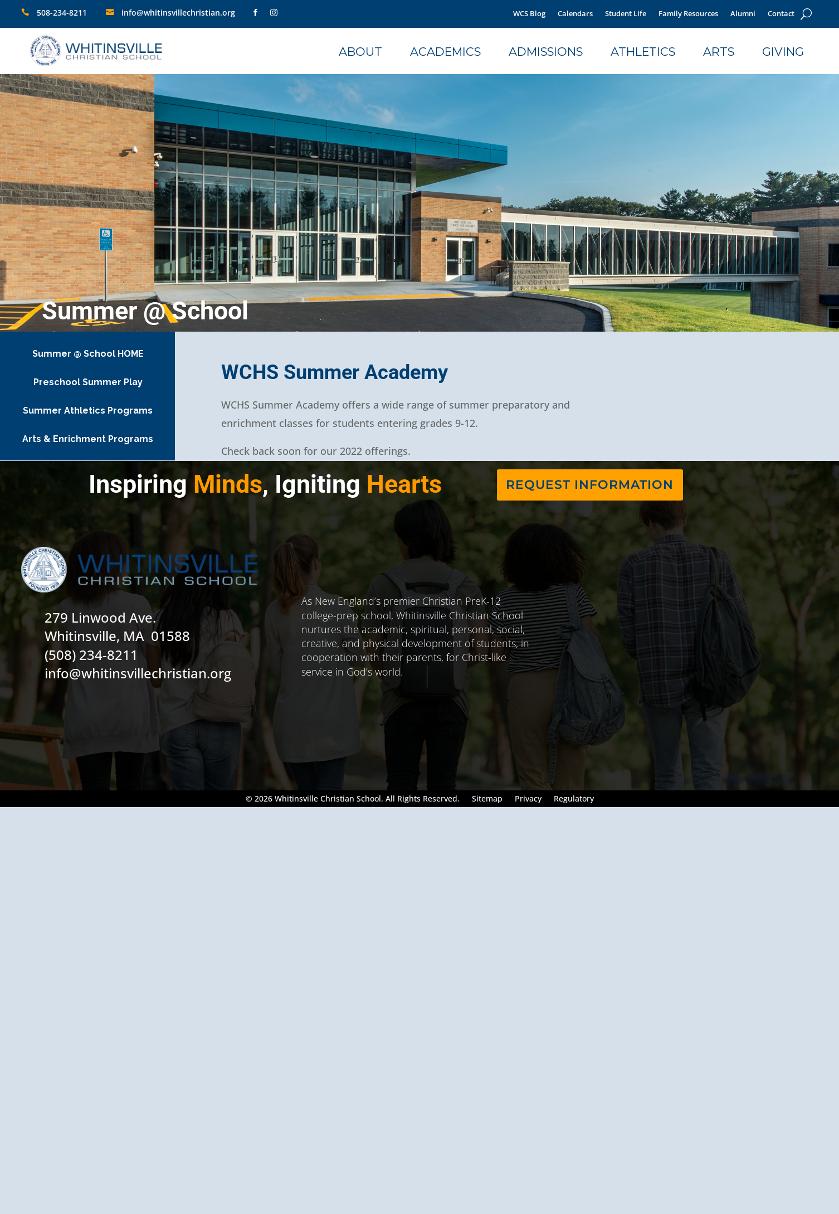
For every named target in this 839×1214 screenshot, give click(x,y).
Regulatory (574, 799)
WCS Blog (529, 14)
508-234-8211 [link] (62, 12)
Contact (781, 14)
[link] (250, 12)
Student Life (625, 14)
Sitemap (487, 799)
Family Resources (688, 14)
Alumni (742, 14)
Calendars (575, 14)
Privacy (528, 799)
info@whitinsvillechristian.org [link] (178, 12)
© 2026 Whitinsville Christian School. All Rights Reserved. (353, 799)
